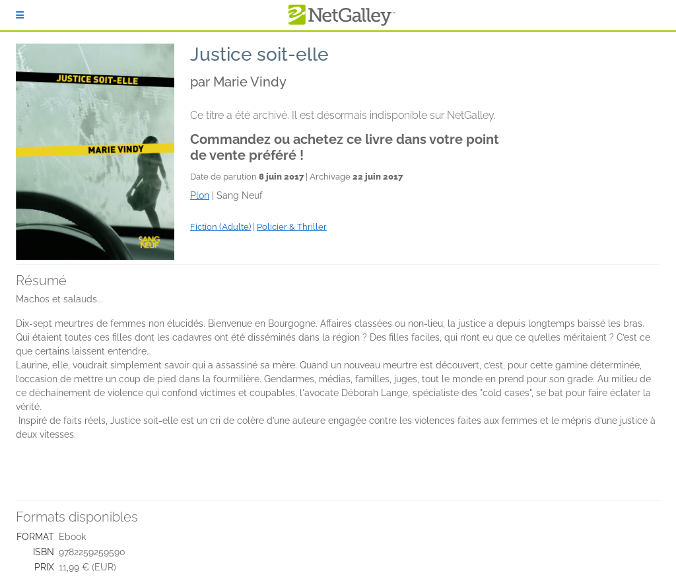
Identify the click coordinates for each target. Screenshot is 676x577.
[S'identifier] (20, 15)
